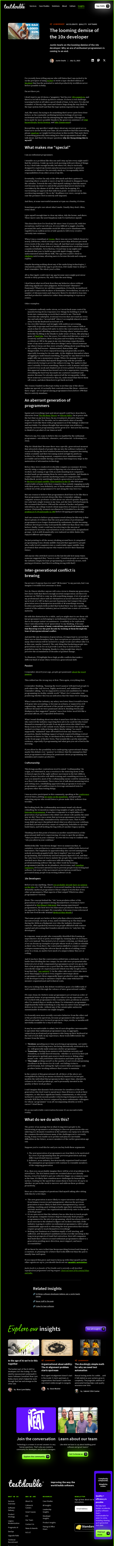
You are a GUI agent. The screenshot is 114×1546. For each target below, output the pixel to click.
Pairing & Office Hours (49, 1527)
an (79, 884)
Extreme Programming (35, 812)
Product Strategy (11, 1515)
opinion (83, 884)
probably (61, 884)
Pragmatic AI (13, 1527)
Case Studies (44, 6)
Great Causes (30, 1512)
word (83, 672)
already (69, 884)
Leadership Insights (47, 1510)
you (55, 884)
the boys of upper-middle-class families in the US (48, 481)
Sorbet (50, 80)
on (26, 887)
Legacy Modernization (13, 1522)
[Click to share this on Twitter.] (104, 60)
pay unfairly (44, 971)
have (75, 884)
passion (28, 674)
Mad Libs (39, 336)
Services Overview (11, 1502)
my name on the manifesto (56, 796)
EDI (26, 1516)
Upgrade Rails (13, 1535)
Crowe (51, 239)
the (79, 672)
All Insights (47, 1505)
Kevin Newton (44, 122)
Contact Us (29, 1524)
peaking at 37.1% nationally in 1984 (40, 511)
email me (35, 133)
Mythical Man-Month (62, 912)
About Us (29, 1501)
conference (84, 794)
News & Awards (31, 1528)
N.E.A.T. (28, 1532)
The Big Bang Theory (48, 415)
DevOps (11, 1531)
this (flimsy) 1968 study (46, 905)
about (74, 672)
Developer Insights (47, 1517)
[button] (33, 6)
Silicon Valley (66, 415)
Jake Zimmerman (62, 122)
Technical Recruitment (13, 1541)
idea (33, 887)
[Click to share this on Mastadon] (98, 60)
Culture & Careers (29, 1506)
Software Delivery (11, 1509)
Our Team (29, 1520)
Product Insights (49, 1522)
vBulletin (29, 256)
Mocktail (29, 83)
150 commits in (78, 97)
